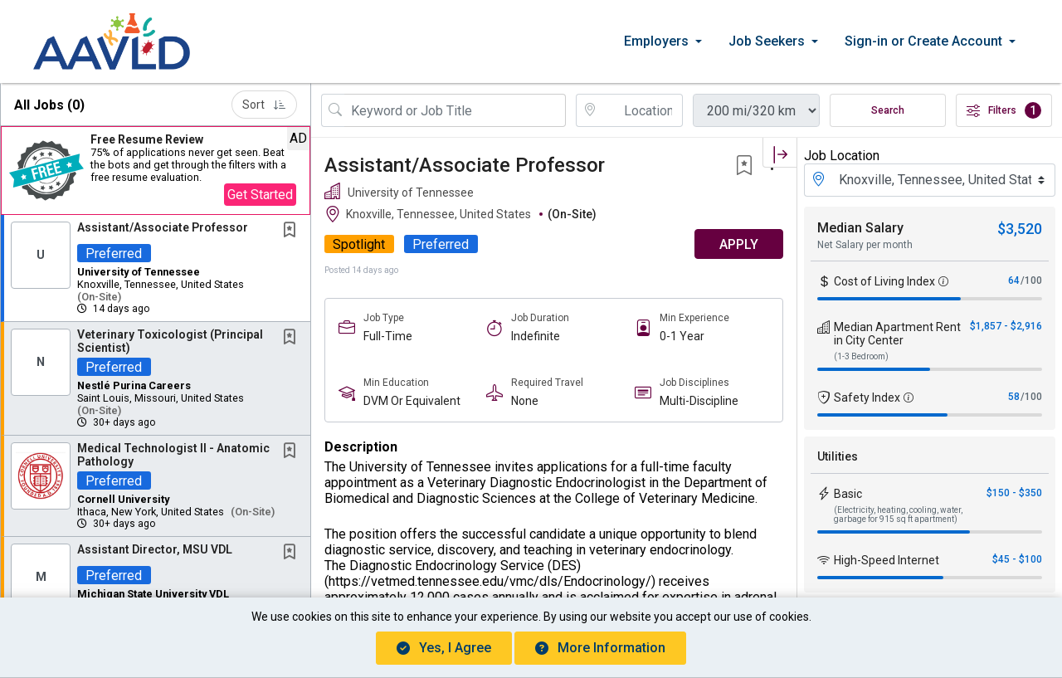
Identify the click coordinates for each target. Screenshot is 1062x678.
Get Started (260, 194)
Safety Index (867, 397)
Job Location (841, 155)
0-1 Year (682, 336)
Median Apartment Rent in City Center (897, 333)
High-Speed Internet (886, 560)
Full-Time (387, 336)
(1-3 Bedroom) (861, 356)
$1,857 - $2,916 (1006, 326)
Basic (848, 493)
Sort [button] (264, 104)
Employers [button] (656, 41)
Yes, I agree (444, 648)
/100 (1031, 280)
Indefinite (535, 336)
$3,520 (1019, 228)
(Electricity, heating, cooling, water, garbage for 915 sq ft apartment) (898, 514)
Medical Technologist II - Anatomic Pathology (173, 454)
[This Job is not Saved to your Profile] (293, 231)
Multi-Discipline (699, 400)
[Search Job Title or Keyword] (455, 110)
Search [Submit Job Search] (887, 110)
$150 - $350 (1014, 493)
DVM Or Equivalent (411, 400)
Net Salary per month (865, 245)
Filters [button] (1004, 110)
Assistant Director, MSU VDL (154, 549)
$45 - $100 (1017, 559)
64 (1014, 280)
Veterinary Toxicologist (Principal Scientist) (170, 341)
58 (1014, 396)
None (524, 400)
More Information (600, 648)
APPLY (738, 244)
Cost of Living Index (884, 281)
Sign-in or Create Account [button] (923, 41)
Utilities (837, 456)
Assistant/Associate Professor (162, 227)
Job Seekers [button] (766, 41)
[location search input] (641, 110)
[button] (155, 170)
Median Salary (860, 228)
